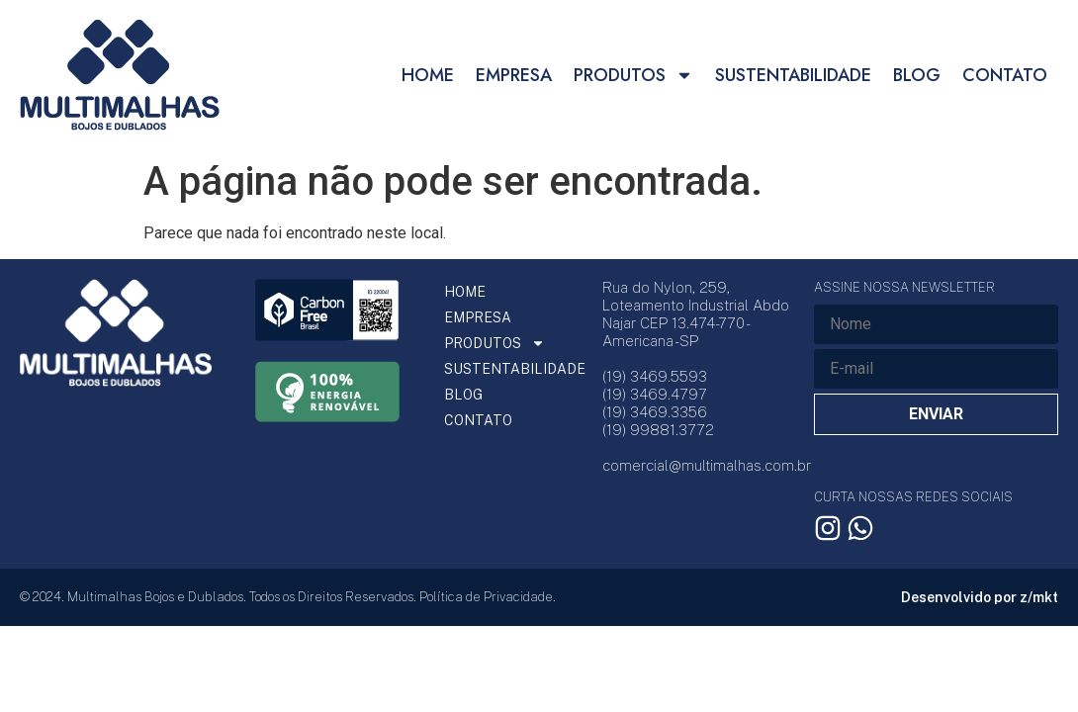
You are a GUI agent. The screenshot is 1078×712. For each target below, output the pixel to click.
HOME (428, 75)
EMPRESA (514, 75)
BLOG (917, 75)
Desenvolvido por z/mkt (979, 597)
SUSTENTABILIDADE (793, 75)
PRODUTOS (633, 75)
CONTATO (1004, 75)
